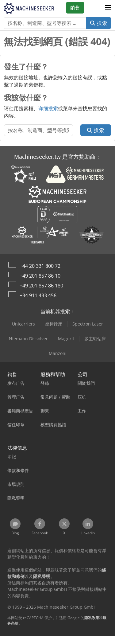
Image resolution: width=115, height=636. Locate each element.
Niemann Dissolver (28, 338)
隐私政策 (91, 617)
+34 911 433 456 (38, 295)
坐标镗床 (53, 324)
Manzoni (58, 353)
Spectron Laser (87, 324)
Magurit (66, 338)
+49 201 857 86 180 (41, 285)
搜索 (98, 23)
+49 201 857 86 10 (40, 275)
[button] (108, 8)
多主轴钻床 (95, 338)
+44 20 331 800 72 (40, 266)
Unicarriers (23, 324)
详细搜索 (48, 108)
